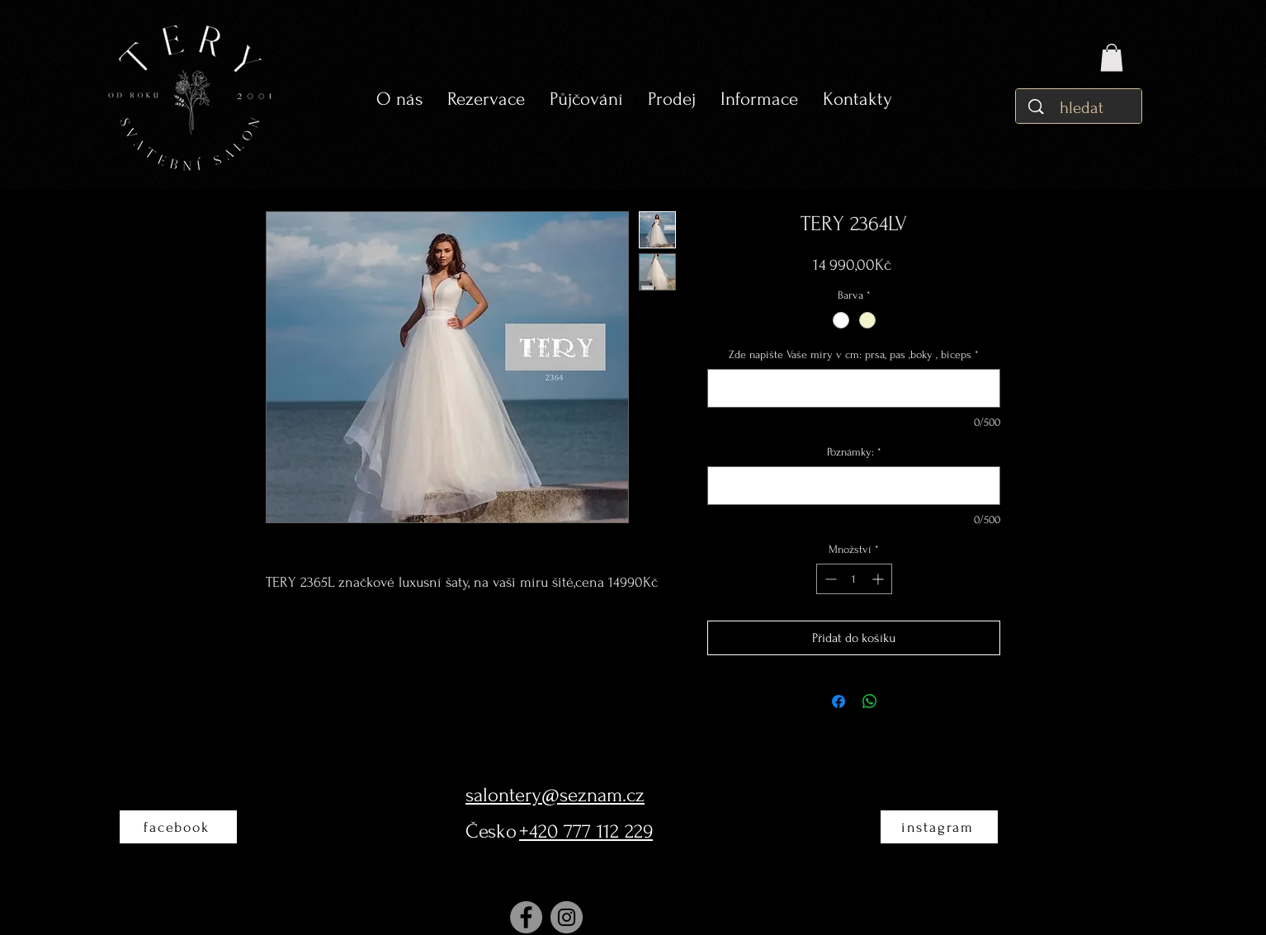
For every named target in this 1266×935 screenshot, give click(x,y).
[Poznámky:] (853, 486)
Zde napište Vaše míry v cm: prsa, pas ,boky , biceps (854, 354)
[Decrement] (829, 578)
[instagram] (939, 826)
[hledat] (1083, 107)
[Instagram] (566, 917)
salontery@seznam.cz (555, 795)
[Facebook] (526, 917)
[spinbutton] (854, 578)
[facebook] (178, 826)
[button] (586, 99)
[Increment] (879, 578)
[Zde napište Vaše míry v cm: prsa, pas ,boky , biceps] (853, 388)
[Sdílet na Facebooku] (838, 701)
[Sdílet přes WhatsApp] (870, 701)
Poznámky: (854, 452)
